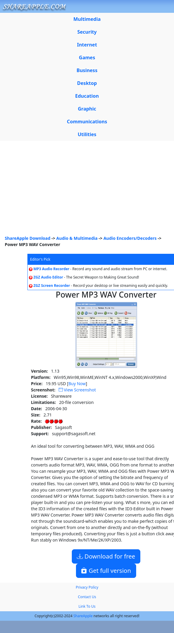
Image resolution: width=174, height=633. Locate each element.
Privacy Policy (87, 587)
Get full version (106, 571)
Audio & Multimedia (77, 238)
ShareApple (83, 615)
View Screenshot (77, 390)
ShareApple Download (27, 238)
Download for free (106, 556)
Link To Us (86, 606)
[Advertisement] (87, 190)
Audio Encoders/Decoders (130, 238)
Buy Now (77, 383)
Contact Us (87, 596)
